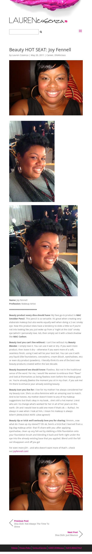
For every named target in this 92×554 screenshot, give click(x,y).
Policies (14, 547)
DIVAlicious (60, 55)
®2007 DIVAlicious (56, 547)
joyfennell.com (20, 451)
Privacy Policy (25, 547)
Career (50, 55)
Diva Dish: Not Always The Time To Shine (31, 522)
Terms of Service (39, 547)
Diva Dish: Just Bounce (66, 534)
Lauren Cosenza (20, 55)
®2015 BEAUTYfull (74, 547)
